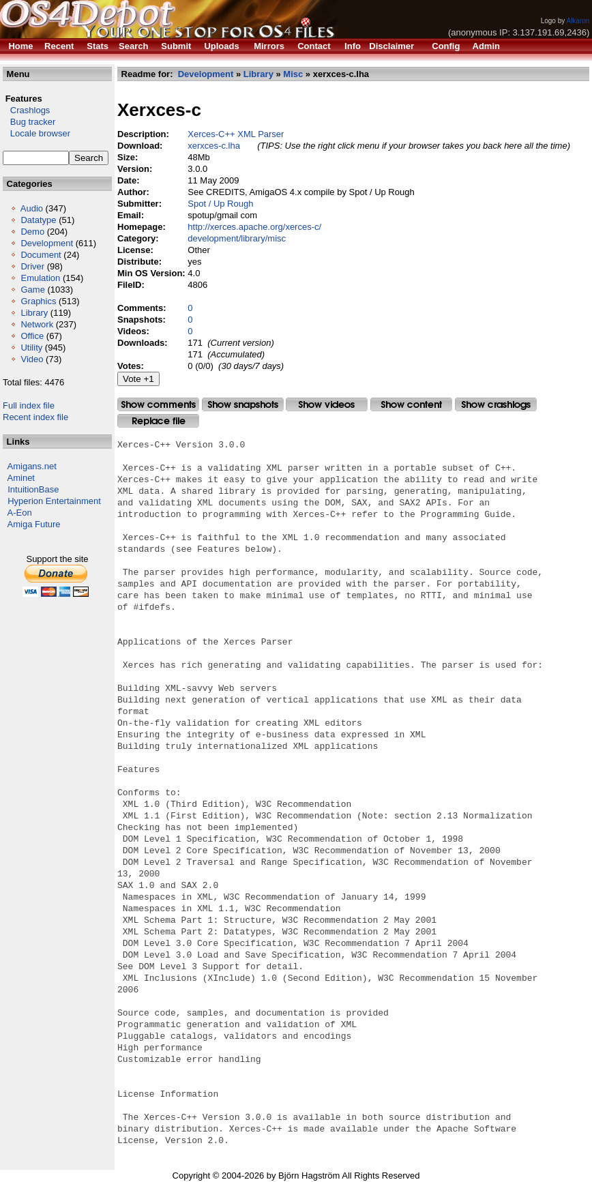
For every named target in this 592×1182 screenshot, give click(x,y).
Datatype (38, 220)
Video (31, 359)
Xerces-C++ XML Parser (236, 134)
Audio (31, 208)
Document (40, 255)
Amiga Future (34, 524)
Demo (32, 231)
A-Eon (20, 512)
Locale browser (36, 133)
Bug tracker (29, 122)
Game (32, 289)
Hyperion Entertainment (54, 501)
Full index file (29, 405)
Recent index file (35, 417)
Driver (32, 266)
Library (34, 313)
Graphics (38, 301)
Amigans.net (32, 466)
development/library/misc (237, 238)
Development (46, 243)
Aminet (21, 478)
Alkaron (577, 21)
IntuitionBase (33, 489)
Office (32, 336)
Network (36, 324)
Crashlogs (26, 110)
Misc (293, 74)
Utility (31, 347)
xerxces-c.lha (214, 146)
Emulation (40, 278)
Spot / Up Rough (220, 203)
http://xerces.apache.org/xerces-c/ (254, 227)
